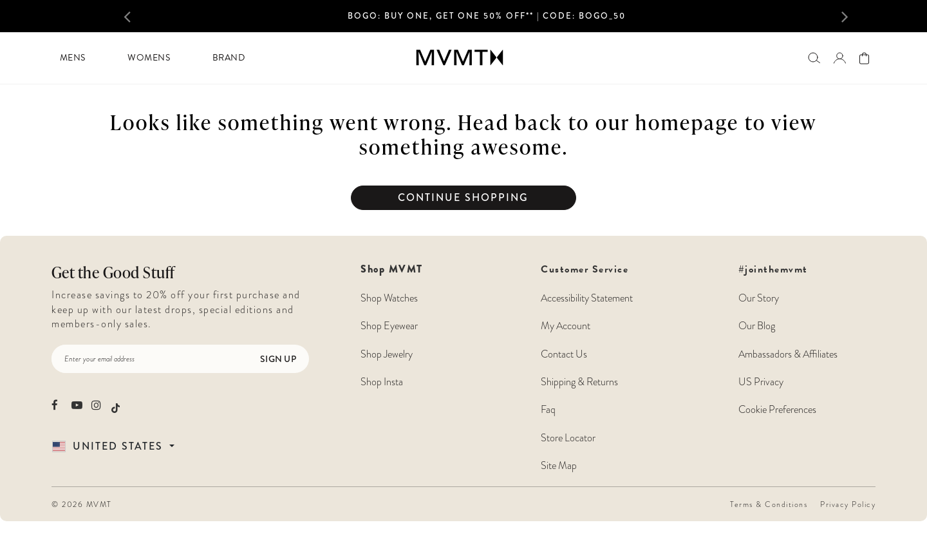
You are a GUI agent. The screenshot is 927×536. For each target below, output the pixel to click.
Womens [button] (148, 57)
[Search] (814, 57)
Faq (548, 409)
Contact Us (564, 354)
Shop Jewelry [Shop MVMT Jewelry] (386, 354)
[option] (487, 20)
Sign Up (278, 358)
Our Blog (756, 325)
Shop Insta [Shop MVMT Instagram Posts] (381, 381)
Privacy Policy (848, 504)
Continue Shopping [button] (463, 197)
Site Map (559, 465)
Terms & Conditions (768, 504)
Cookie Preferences (777, 409)
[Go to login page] (839, 58)
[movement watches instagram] (96, 404)
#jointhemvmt (773, 269)
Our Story (758, 298)
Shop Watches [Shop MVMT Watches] (389, 298)
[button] (142, 16)
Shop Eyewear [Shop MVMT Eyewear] (389, 325)
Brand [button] (228, 57)
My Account (565, 325)
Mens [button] (73, 57)
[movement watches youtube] (76, 404)
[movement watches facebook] (57, 404)
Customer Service (587, 368)
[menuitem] (72, 58)
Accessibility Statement (587, 298)
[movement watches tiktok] (115, 406)
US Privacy (760, 381)
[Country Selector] (128, 446)
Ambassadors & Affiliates (788, 354)
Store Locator (568, 437)
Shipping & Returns (579, 381)
